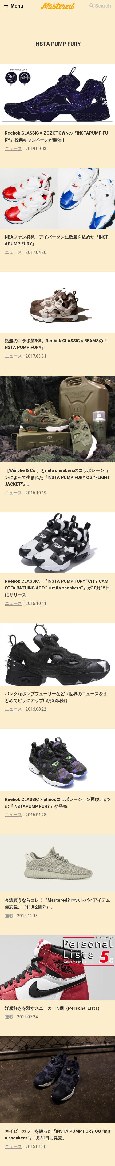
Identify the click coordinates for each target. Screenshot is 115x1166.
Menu (17, 6)
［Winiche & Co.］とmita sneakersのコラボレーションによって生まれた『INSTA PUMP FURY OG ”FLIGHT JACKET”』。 (57, 477)
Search (103, 6)
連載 (9, 915)
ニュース (13, 148)
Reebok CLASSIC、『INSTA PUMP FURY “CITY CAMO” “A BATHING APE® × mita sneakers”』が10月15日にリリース (57, 588)
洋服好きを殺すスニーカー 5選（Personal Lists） (53, 1008)
